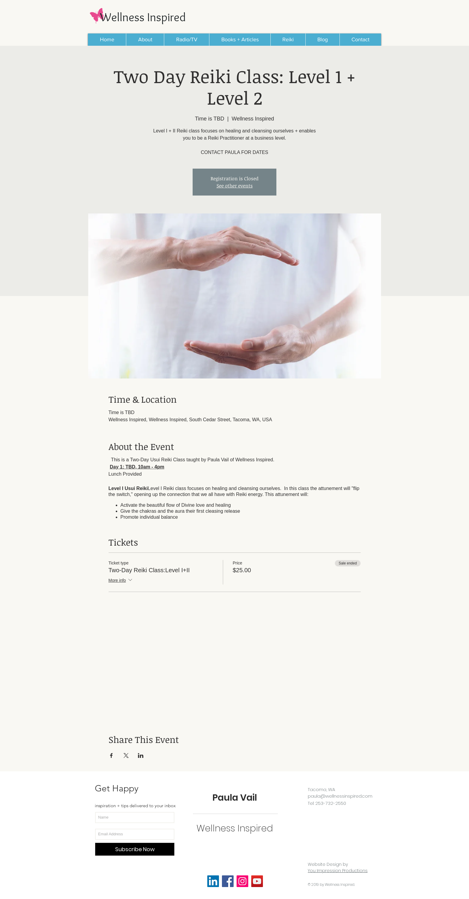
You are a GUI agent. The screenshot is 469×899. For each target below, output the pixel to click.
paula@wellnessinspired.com (340, 796)
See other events (235, 185)
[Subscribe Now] (134, 849)
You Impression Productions (338, 871)
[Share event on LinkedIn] (141, 755)
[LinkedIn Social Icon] (213, 881)
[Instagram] (242, 881)
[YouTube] (257, 881)
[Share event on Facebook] (111, 755)
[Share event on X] (126, 755)
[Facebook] (228, 881)
